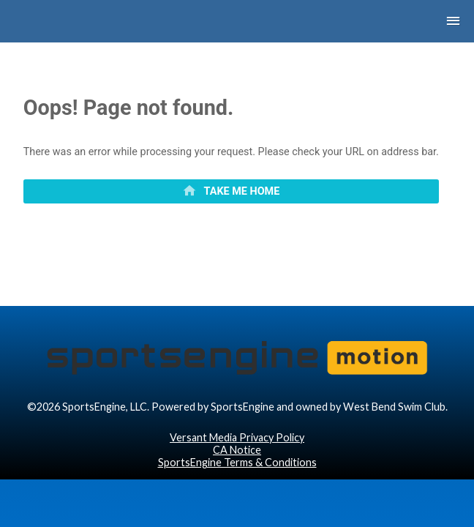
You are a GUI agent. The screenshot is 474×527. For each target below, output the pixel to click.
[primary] (231, 202)
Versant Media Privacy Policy (237, 479)
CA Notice (237, 492)
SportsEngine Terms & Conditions (237, 504)
